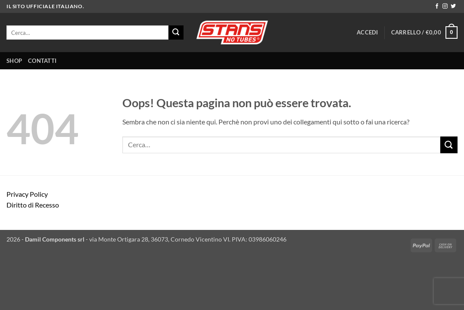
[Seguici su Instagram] (445, 6)
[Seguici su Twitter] (453, 6)
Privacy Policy (27, 194)
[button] (367, 32)
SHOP (14, 60)
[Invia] (175, 32)
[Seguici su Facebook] (436, 6)
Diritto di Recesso (32, 205)
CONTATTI (42, 60)
